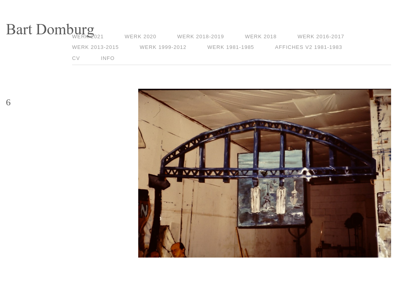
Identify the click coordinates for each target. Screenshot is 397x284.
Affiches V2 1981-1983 (308, 47)
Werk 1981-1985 (231, 47)
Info (108, 58)
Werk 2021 (88, 36)
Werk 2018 (261, 36)
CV (76, 58)
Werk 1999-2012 (163, 47)
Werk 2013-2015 (95, 47)
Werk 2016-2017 (320, 36)
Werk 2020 (141, 36)
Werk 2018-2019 (200, 36)
